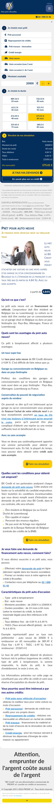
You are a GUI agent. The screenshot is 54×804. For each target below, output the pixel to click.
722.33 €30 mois (40, 100)
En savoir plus (18, 796)
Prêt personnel (11, 35)
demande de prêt (31, 568)
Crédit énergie (11, 52)
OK (27, 800)
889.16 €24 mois (15, 100)
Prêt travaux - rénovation (16, 46)
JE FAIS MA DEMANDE (27, 172)
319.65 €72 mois (15, 125)
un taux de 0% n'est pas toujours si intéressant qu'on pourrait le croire (26, 418)
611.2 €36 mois (14, 108)
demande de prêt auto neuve (17, 487)
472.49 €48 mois (15, 117)
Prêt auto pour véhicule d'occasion (25, 698)
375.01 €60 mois (40, 117)
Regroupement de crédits (16, 40)
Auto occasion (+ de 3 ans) (17, 70)
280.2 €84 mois (40, 125)
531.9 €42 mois (40, 108)
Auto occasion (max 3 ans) (17, 64)
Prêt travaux (12, 722)
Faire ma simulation (37, 463)
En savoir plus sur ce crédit (27, 179)
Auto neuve (11, 58)
